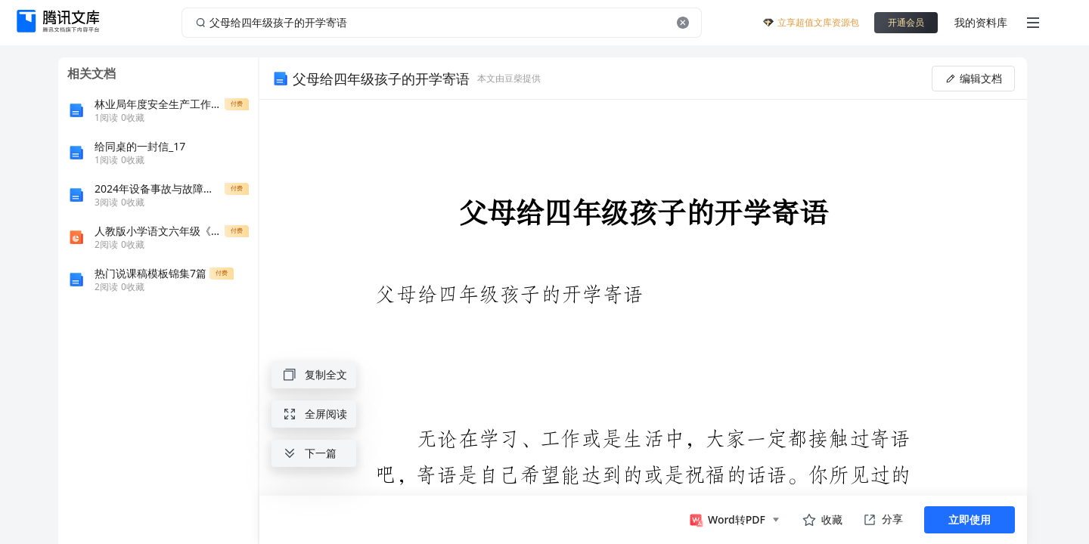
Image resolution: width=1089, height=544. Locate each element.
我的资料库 (980, 22)
